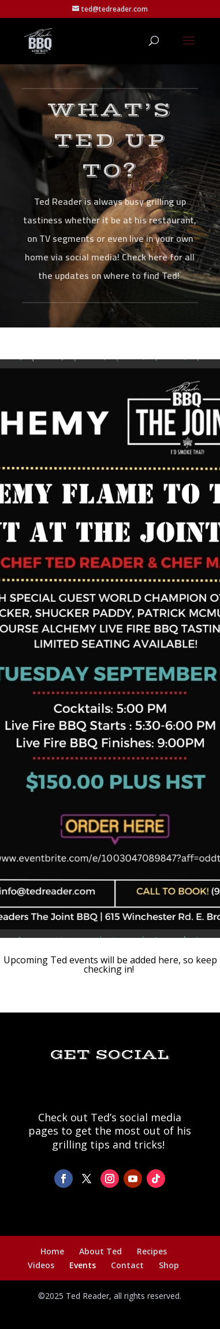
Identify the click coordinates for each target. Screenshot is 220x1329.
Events (82, 1265)
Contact (127, 1265)
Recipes (152, 1251)
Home (52, 1251)
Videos (41, 1265)
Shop (169, 1265)
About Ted (100, 1251)
